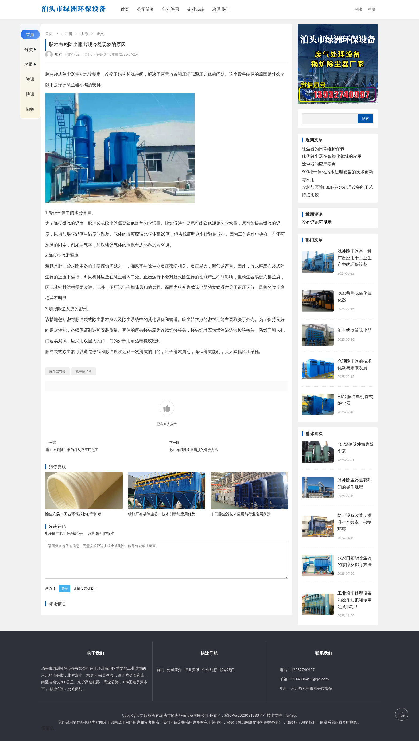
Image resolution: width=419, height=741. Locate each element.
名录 (28, 64)
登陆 (358, 9)
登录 (64, 595)
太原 (84, 33)
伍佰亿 (291, 715)
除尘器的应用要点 (319, 164)
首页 (125, 9)
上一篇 (51, 442)
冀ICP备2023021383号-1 (245, 715)
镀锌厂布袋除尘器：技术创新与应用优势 (161, 513)
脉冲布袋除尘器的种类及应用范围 (72, 449)
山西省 (66, 33)
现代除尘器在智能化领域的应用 (332, 156)
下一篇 (174, 442)
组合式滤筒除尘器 (354, 330)
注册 (371, 9)
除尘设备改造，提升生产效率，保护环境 (354, 522)
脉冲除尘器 (84, 371)
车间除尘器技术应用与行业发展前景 (241, 513)
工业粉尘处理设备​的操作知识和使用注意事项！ (354, 599)
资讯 (30, 79)
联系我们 (221, 9)
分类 (28, 49)
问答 (30, 109)
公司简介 (145, 9)
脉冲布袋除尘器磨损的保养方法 (193, 449)
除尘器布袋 (57, 371)
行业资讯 (170, 9)
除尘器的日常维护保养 (323, 149)
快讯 (30, 94)
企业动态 (195, 9)
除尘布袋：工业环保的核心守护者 (73, 513)
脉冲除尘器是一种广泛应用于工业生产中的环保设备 (354, 257)
